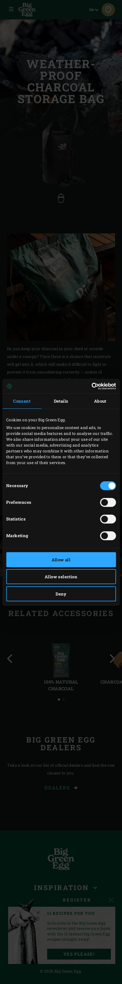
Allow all (61, 559)
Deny (61, 594)
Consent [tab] (21, 401)
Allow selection (61, 576)
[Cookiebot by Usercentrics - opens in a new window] (91, 386)
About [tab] (100, 401)
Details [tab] (61, 401)
